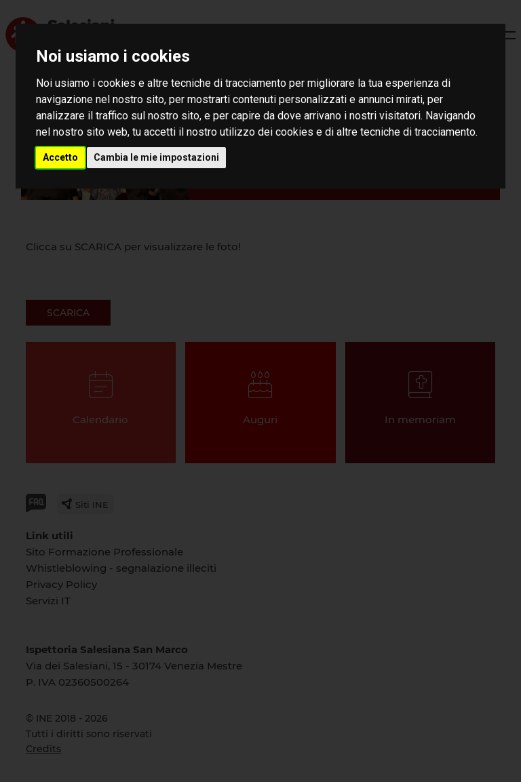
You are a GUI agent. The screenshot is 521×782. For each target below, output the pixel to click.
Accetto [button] (60, 157)
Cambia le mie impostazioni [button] (156, 157)
